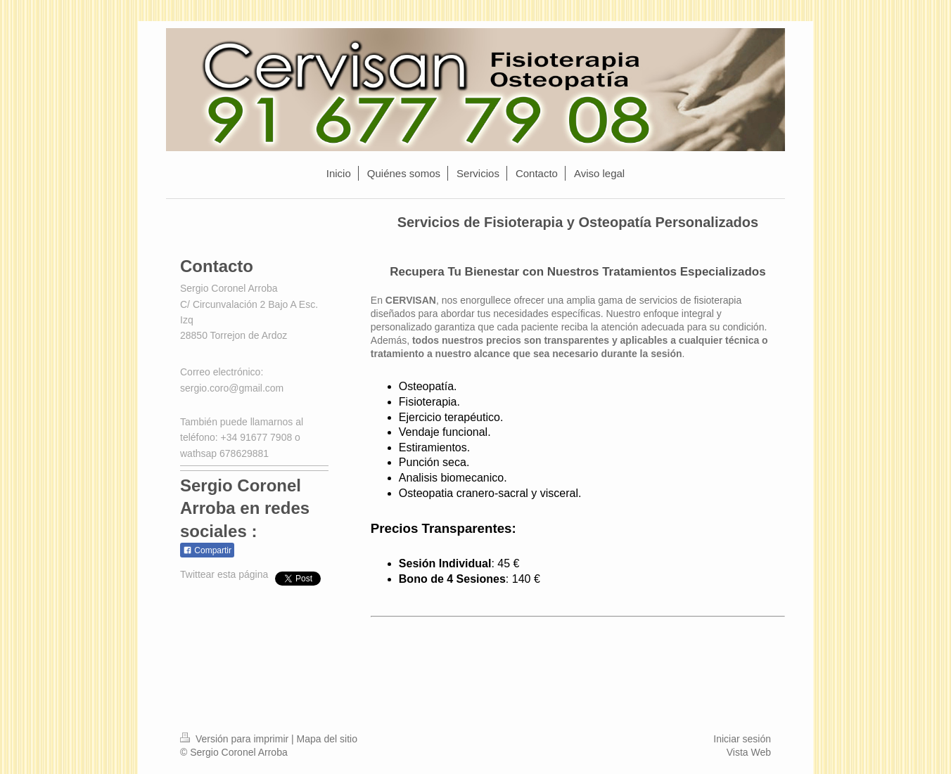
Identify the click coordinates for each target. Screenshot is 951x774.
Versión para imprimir (235, 738)
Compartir (207, 550)
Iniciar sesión (742, 738)
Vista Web (749, 752)
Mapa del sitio (327, 738)
